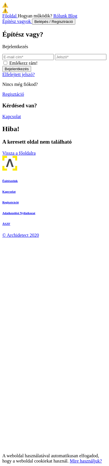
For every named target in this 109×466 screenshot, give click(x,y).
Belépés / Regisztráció (53, 21)
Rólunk (60, 15)
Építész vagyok (17, 21)
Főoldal (10, 15)
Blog (72, 15)
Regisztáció (13, 94)
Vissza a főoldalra (19, 153)
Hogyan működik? (35, 15)
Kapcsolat (11, 116)
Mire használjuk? (86, 460)
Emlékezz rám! (23, 63)
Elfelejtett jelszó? (18, 74)
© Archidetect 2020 (20, 235)
